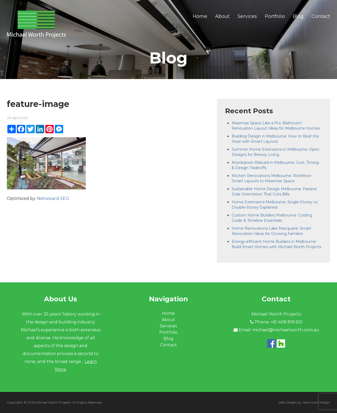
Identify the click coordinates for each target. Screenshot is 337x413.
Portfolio (275, 16)
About (222, 16)
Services (247, 16)
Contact (320, 16)
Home (200, 16)
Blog (298, 16)
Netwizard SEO (53, 198)
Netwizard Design (316, 402)
